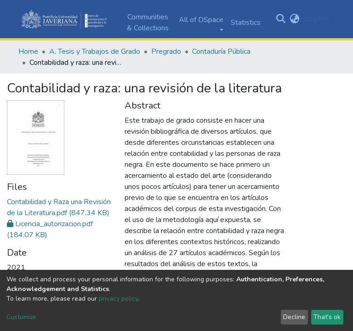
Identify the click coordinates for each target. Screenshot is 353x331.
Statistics (246, 22)
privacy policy (118, 298)
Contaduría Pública (221, 51)
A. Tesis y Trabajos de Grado (94, 51)
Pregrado (166, 51)
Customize (21, 317)
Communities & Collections (148, 22)
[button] (294, 18)
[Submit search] (281, 19)
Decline (294, 317)
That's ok (327, 317)
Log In (314, 19)
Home (28, 51)
